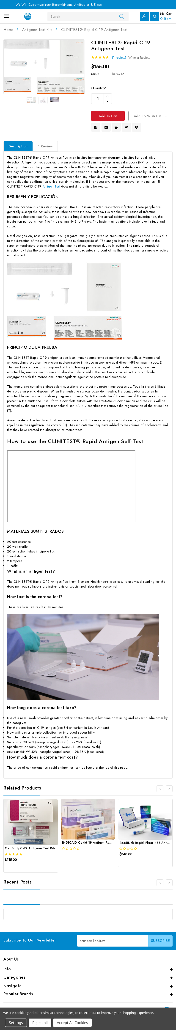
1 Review (45, 147)
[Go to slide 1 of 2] (160, 884)
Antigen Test (51, 187)
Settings (16, 1022)
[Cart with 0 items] (161, 16)
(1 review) (119, 57)
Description (18, 147)
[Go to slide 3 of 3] (160, 790)
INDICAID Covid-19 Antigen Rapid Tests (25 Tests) (100, 844)
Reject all (40, 1022)
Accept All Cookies (72, 1022)
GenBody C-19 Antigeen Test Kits (30, 849)
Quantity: (98, 88)
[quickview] (16, 869)
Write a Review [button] (139, 57)
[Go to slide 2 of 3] (169, 790)
